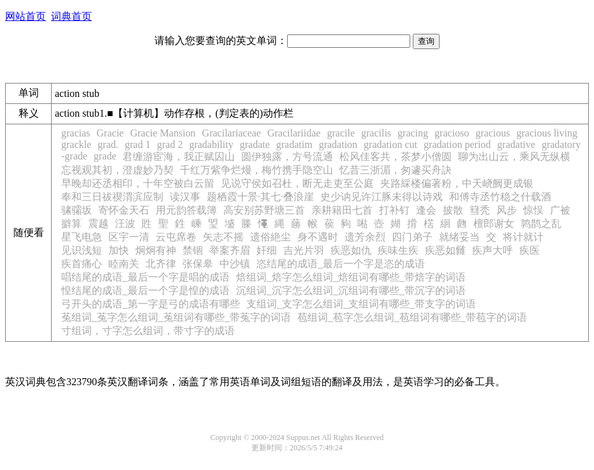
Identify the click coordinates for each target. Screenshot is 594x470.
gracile (341, 133)
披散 (453, 210)
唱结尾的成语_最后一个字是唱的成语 (145, 277)
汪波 (125, 223)
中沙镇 (234, 263)
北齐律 (160, 263)
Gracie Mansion (163, 133)
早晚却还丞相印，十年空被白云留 (137, 183)
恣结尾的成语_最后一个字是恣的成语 (340, 263)
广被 (560, 210)
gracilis (376, 133)
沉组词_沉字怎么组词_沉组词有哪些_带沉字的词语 (351, 290)
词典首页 (71, 16)
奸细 (266, 250)
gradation (338, 144)
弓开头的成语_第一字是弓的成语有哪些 (150, 303)
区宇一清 (128, 236)
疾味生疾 (398, 250)
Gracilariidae (294, 133)
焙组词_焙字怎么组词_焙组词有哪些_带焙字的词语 (351, 277)
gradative (516, 144)
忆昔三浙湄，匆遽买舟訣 (395, 170)
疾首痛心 (81, 263)
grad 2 (169, 144)
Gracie (110, 133)
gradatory (561, 144)
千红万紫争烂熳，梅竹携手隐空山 (256, 170)
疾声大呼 (492, 250)
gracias (75, 133)
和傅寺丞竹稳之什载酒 (500, 196)
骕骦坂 (76, 210)
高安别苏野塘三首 (264, 210)
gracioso (451, 133)
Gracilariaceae (231, 133)
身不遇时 (317, 236)
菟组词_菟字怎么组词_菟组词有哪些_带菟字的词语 (176, 317)
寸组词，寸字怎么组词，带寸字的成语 (148, 330)
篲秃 (480, 210)
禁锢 (192, 250)
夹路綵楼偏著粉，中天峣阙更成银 (456, 183)
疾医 (529, 250)
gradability (211, 144)
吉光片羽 (303, 250)
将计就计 (523, 236)
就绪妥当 (459, 236)
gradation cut (390, 144)
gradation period (457, 144)
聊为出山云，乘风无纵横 (514, 156)
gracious (492, 133)
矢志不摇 (223, 236)
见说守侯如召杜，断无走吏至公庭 (297, 183)
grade (105, 156)
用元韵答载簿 (186, 210)
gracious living (546, 133)
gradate (255, 144)
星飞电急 (81, 236)
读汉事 (185, 196)
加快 (118, 250)
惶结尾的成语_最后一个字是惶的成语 (145, 290)
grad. (108, 144)
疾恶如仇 (350, 250)
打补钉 (394, 210)
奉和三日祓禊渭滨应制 (112, 196)
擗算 (71, 223)
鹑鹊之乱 (541, 223)
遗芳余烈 (365, 236)
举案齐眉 (229, 250)
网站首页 (25, 16)
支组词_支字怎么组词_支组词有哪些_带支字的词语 (361, 303)
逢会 (426, 210)
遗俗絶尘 (270, 236)
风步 (506, 210)
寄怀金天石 (123, 210)
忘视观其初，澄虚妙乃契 (117, 170)
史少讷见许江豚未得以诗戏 (381, 196)
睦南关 (123, 263)
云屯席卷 (176, 236)
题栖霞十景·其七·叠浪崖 (260, 196)
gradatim (294, 144)
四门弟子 (412, 236)
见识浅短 (81, 250)
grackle (76, 144)
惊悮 (533, 210)
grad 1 (138, 144)
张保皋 (197, 263)
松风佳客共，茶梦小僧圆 (395, 156)
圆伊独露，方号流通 (287, 156)
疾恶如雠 (445, 250)
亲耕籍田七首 (342, 210)
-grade (74, 156)
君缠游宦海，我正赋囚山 (179, 156)
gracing (412, 133)
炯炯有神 (155, 250)
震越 (98, 223)
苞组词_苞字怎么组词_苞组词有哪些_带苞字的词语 (412, 317)
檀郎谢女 (493, 223)
